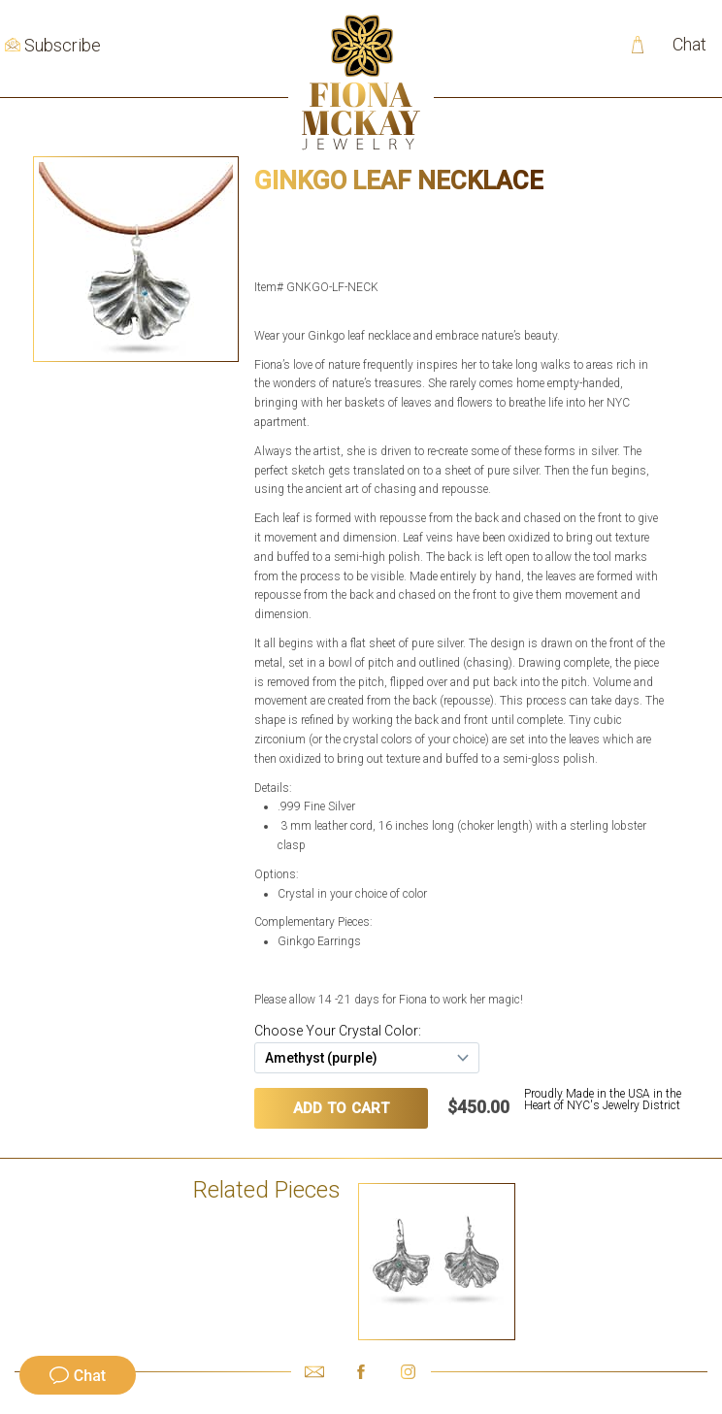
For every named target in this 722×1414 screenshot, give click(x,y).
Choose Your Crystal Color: (337, 1030)
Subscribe (62, 45)
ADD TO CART (341, 1108)
